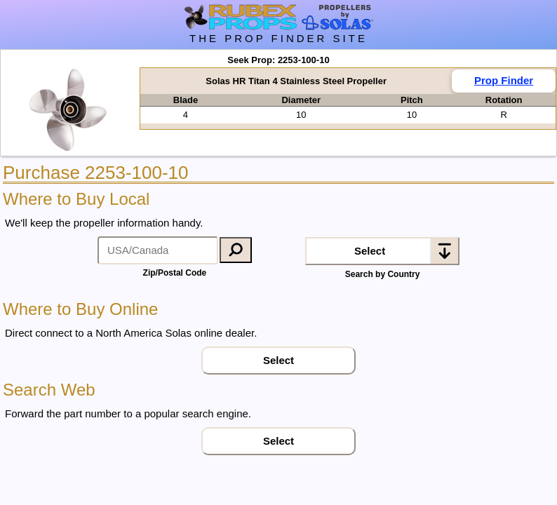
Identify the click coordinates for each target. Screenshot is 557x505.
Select (369, 251)
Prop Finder (503, 80)
